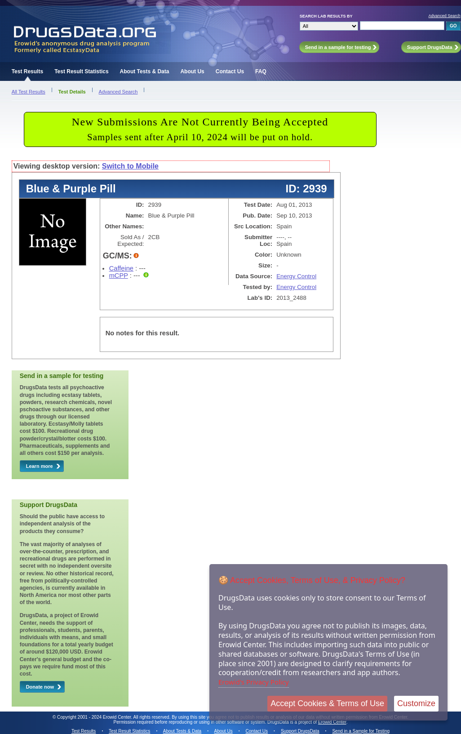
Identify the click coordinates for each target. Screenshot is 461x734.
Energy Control (296, 276)
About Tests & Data (144, 71)
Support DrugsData (300, 731)
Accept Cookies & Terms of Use (327, 703)
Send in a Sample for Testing (361, 731)
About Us (192, 71)
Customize (416, 703)
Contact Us (230, 71)
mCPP (118, 275)
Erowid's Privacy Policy (253, 681)
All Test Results (28, 91)
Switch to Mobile (130, 166)
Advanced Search (445, 15)
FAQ (260, 71)
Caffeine (121, 268)
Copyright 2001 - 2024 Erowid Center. (94, 717)
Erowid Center (332, 722)
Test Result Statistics (81, 71)
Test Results (27, 71)
